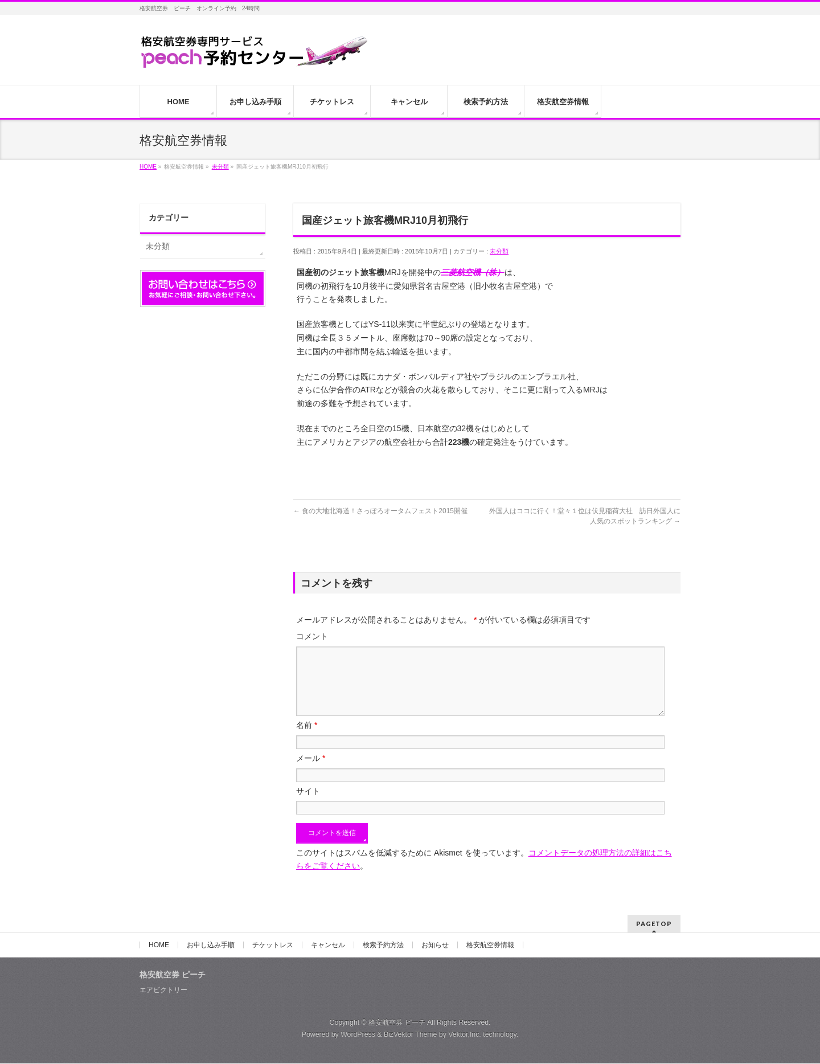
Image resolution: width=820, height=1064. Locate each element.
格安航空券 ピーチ (396, 1023)
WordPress (358, 1035)
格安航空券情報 (490, 945)
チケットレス (272, 945)
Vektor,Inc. (464, 1035)
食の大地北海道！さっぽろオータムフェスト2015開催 (380, 511)
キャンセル (328, 945)
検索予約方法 (383, 945)
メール (310, 771)
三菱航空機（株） (473, 272)
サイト (308, 804)
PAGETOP (654, 924)
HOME (159, 945)
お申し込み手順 (211, 945)
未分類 (499, 251)
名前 (306, 738)
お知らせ (435, 945)
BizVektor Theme (410, 1035)
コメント (312, 636)
